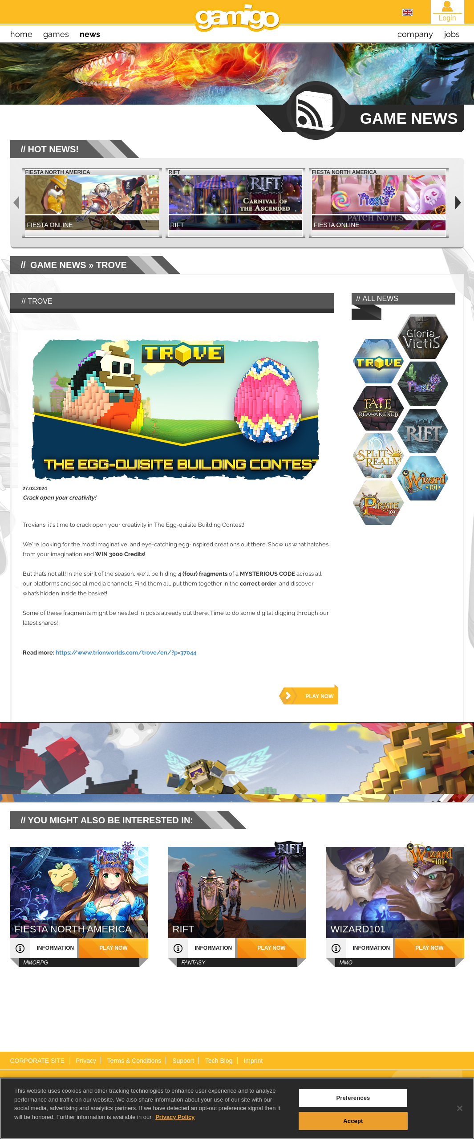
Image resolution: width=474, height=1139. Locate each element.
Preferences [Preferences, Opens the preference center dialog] (353, 1104)
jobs (452, 34)
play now (319, 696)
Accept (353, 1127)
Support (183, 1060)
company (415, 34)
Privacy (86, 1060)
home (21, 34)
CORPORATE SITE (37, 1060)
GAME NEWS (58, 265)
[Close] (460, 1114)
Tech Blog (218, 1060)
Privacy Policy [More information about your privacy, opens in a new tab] (174, 1122)
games (56, 34)
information (55, 948)
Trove (111, 265)
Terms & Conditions (134, 1060)
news (90, 34)
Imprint (253, 1060)
